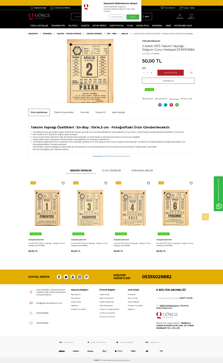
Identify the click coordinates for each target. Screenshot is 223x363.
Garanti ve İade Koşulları (109, 309)
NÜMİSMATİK (58, 25)
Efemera (47, 34)
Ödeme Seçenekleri (64, 112)
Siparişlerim (76, 294)
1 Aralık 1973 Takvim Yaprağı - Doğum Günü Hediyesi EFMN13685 (46, 244)
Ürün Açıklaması (39, 112)
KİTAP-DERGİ (99, 25)
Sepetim (131, 309)
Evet (133, 17)
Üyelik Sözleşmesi (106, 302)
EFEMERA (157, 25)
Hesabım (74, 305)
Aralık (124, 34)
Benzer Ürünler (81, 170)
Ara (145, 16)
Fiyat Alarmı (161, 99)
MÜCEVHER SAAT (183, 25)
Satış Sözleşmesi (106, 305)
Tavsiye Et (148, 99)
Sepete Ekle (170, 72)
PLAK (130, 25)
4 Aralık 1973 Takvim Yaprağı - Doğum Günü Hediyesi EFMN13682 (132, 244)
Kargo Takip (187, 7)
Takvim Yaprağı (94, 34)
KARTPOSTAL (117, 25)
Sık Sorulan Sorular (107, 317)
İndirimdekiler (133, 302)
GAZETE (85, 25)
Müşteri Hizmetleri (78, 309)
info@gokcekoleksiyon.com (49, 303)
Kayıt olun (185, 298)
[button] (205, 216)
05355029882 (157, 276)
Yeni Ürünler (133, 298)
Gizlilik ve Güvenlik (107, 313)
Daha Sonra (116, 17)
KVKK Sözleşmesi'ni (169, 305)
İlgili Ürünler (111, 170)
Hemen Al (168, 80)
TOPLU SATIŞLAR (39, 25)
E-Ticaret (103, 360)
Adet (144, 68)
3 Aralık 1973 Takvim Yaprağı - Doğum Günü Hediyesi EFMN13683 (89, 244)
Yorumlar (84, 112)
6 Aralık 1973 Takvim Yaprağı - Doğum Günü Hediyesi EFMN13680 (174, 244)
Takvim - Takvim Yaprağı (69, 34)
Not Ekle (174, 99)
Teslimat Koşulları (106, 298)
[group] (90, 71)
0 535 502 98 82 (60, 7)
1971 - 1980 (111, 34)
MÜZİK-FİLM (142, 25)
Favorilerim (168, 7)
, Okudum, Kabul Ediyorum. (172, 306)
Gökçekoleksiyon (151, 41)
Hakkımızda (38, 7)
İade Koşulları (118, 112)
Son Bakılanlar (142, 170)
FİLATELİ (73, 25)
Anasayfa (33, 34)
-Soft (96, 360)
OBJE (168, 25)
